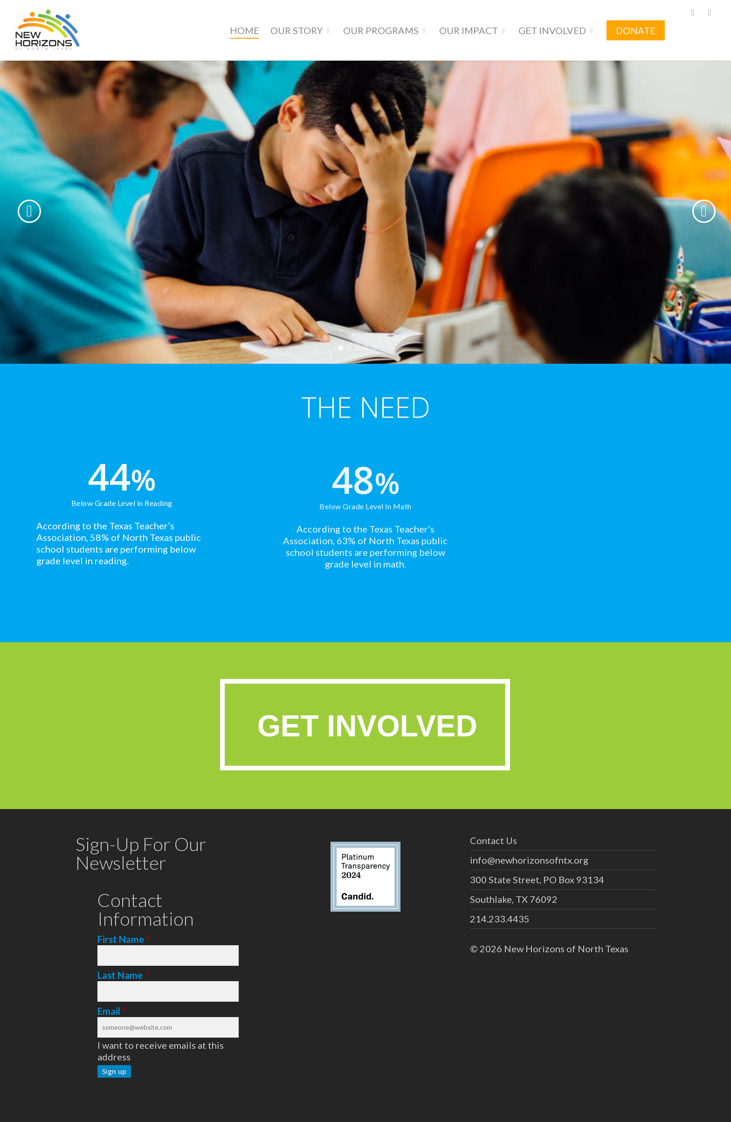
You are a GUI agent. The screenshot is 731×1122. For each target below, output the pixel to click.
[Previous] (14, 211)
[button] (365, 724)
